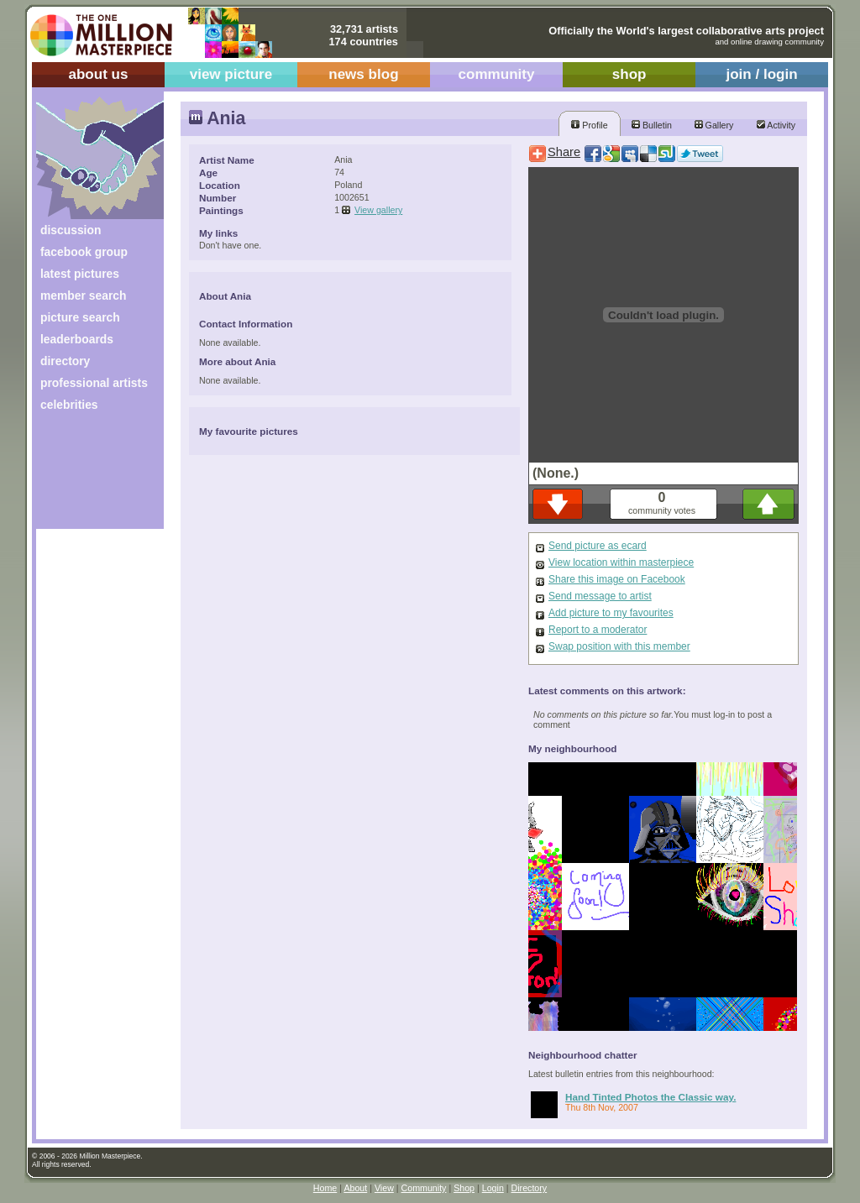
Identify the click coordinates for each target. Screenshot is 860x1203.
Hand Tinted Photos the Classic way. (650, 1096)
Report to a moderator (597, 629)
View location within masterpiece (621, 562)
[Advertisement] (88, 476)
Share (564, 152)
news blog (363, 74)
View (384, 1188)
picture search (80, 317)
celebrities (69, 404)
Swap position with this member (619, 646)
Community (424, 1188)
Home (325, 1188)
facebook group (84, 252)
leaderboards (76, 339)
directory (65, 361)
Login (493, 1188)
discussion (70, 230)
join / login (761, 74)
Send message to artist (600, 596)
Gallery (714, 125)
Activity (776, 125)
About (355, 1188)
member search (83, 295)
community (497, 74)
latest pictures (79, 273)
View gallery (378, 210)
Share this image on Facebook (616, 579)
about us (98, 74)
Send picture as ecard (597, 546)
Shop (464, 1188)
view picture (231, 74)
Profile (589, 125)
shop (629, 74)
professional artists (94, 383)
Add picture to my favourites (611, 613)
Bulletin (652, 125)
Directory (529, 1188)
